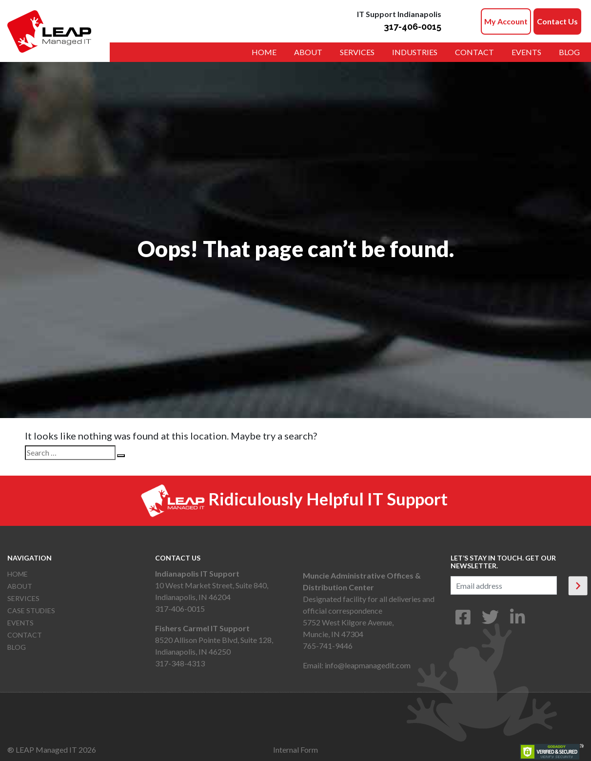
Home (264, 52)
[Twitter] (490, 620)
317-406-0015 (412, 26)
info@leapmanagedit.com (368, 665)
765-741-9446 (328, 645)
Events (526, 52)
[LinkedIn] (517, 620)
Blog (569, 52)
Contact (474, 52)
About (308, 52)
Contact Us (557, 21)
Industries (414, 52)
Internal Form (295, 749)
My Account (506, 21)
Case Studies (31, 610)
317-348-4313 (180, 663)
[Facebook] (463, 620)
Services (357, 52)
